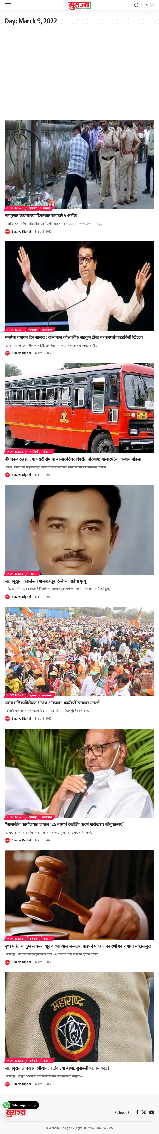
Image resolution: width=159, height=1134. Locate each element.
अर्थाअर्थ (33, 451)
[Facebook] (137, 1112)
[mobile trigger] (9, 5)
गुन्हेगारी (33, 208)
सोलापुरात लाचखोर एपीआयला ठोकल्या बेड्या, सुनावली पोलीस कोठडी (57, 1068)
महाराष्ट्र (47, 208)
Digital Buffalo (84, 1127)
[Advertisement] (79, 75)
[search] (136, 5)
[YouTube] (151, 1112)
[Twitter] (144, 1112)
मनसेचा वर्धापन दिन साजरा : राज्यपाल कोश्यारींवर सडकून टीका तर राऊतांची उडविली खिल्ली (74, 337)
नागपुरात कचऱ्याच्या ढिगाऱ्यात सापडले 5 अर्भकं (41, 215)
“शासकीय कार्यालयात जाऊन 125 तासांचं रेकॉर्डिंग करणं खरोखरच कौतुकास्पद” (64, 824)
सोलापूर (47, 451)
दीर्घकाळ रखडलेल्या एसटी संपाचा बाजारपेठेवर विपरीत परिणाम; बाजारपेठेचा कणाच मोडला (73, 459)
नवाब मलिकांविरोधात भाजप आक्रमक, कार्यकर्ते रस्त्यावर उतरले (52, 702)
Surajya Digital (21, 231)
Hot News (15, 208)
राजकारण (47, 329)
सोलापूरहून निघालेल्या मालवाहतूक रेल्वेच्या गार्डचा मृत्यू (45, 581)
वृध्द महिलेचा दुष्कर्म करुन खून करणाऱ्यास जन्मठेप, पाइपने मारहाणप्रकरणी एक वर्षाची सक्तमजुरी (78, 946)
